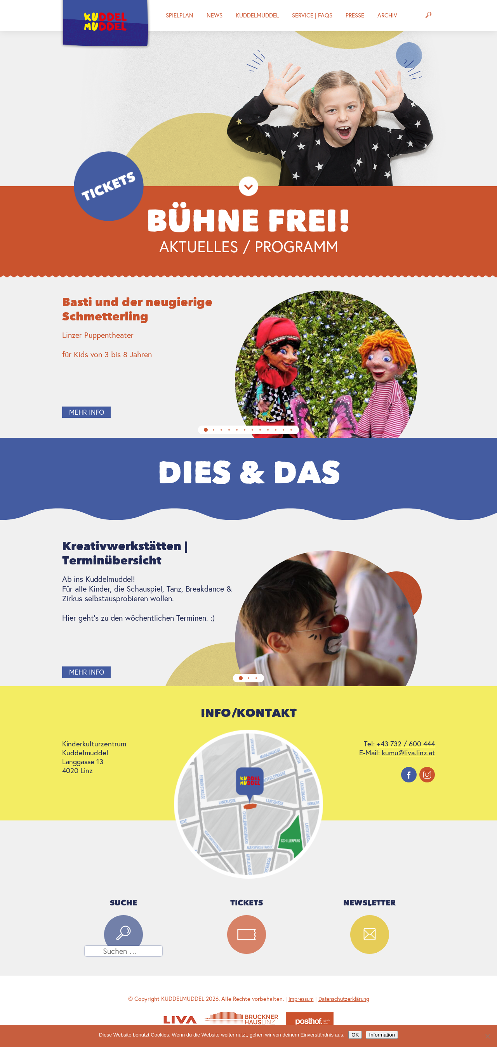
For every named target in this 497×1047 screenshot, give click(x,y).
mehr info (86, 412)
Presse (355, 15)
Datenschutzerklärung (343, 998)
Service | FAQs (312, 15)
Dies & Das (248, 472)
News (214, 15)
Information (382, 1035)
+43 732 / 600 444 (406, 743)
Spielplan (179, 15)
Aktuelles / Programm (248, 246)
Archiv (387, 15)
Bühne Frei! (248, 221)
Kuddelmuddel (257, 15)
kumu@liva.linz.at (408, 752)
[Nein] (487, 1036)
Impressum (301, 998)
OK (355, 1035)
